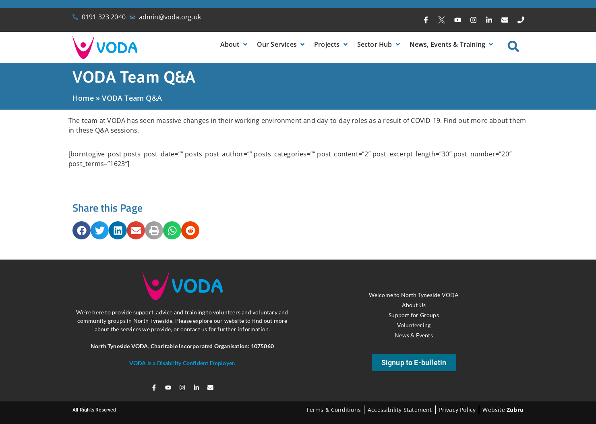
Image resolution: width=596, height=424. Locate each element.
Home (83, 98)
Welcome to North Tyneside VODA (414, 294)
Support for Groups (414, 315)
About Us (414, 304)
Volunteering (413, 325)
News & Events (414, 335)
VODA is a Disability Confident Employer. (182, 363)
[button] (234, 44)
